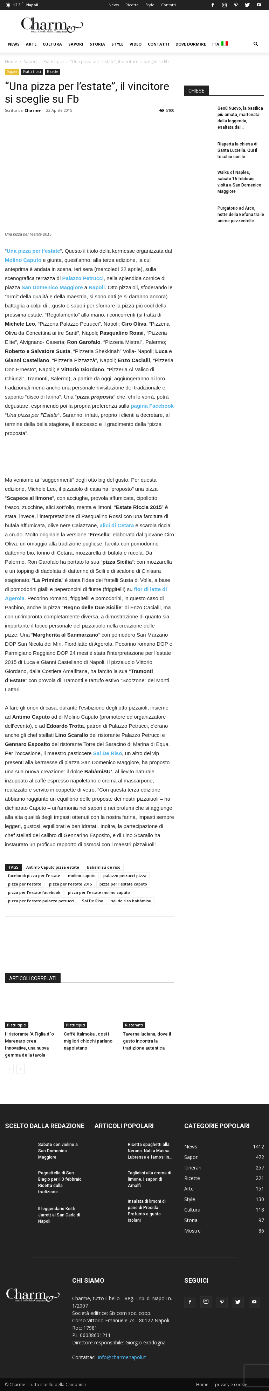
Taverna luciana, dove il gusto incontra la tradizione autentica (147, 1041)
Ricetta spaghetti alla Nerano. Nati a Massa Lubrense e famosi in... (150, 1151)
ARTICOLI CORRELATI (32, 978)
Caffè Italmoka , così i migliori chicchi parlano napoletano (88, 1041)
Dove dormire (190, 44)
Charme (33, 110)
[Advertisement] (90, 457)
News (114, 4)
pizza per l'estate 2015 (70, 884)
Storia (97, 44)
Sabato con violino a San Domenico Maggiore (58, 1151)
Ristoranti (134, 1025)
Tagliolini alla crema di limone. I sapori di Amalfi (149, 1179)
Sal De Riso (92, 900)
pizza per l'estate (24, 884)
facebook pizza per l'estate (34, 875)
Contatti (168, 4)
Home (11, 62)
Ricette (132, 4)
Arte (31, 44)
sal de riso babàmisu (131, 900)
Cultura (52, 44)
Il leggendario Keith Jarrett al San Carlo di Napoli (59, 1215)
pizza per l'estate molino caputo (99, 892)
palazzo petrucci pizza (124, 875)
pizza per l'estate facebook (34, 892)
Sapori (75, 44)
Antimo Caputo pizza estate (52, 867)
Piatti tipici (53, 62)
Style (149, 4)
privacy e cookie (231, 1384)
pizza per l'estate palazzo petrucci (41, 900)
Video (136, 44)
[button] (255, 44)
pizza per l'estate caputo (123, 884)
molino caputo (82, 875)
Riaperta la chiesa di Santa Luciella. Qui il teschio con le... (237, 150)
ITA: (220, 44)
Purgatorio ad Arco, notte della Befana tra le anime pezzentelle (241, 214)
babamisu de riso (103, 867)
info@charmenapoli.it (122, 1357)
